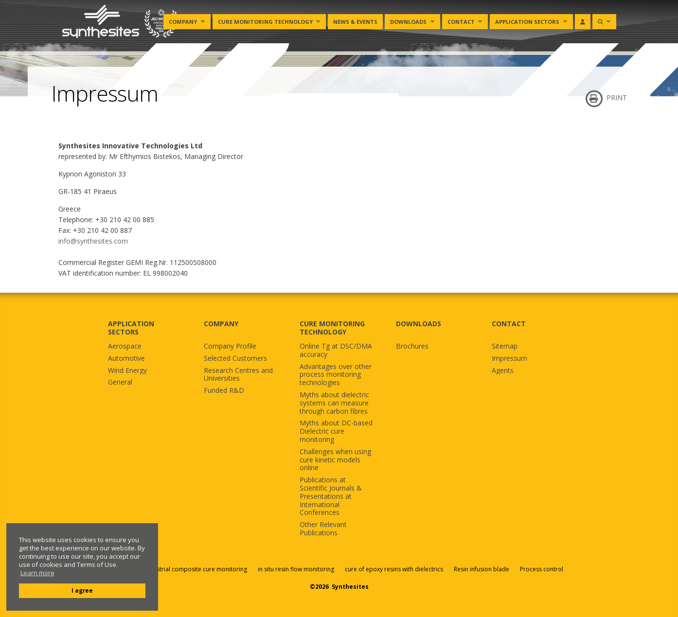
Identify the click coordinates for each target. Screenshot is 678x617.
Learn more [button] (37, 573)
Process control (541, 569)
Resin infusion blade (481, 569)
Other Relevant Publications (323, 529)
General (120, 382)
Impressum (509, 358)
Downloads (408, 21)
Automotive (126, 358)
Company (183, 21)
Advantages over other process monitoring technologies (336, 375)
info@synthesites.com (93, 241)
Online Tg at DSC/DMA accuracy (336, 350)
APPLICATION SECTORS (131, 327)
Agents (503, 371)
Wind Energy (127, 371)
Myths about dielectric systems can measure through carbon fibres (334, 403)
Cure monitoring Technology (265, 21)
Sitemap (504, 346)
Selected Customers (235, 358)
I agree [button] (82, 590)
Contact (461, 21)
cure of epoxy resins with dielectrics (395, 569)
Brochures (412, 346)
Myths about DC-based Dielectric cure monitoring (336, 431)
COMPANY (221, 323)
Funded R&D (224, 391)
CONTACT (509, 323)
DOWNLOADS (418, 323)
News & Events (355, 21)
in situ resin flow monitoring (296, 569)
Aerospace (125, 346)
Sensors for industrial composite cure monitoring (179, 569)
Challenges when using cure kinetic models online (335, 460)
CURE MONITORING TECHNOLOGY (332, 327)
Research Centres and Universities (238, 375)
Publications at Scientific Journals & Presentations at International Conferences (331, 496)
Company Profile (230, 346)
